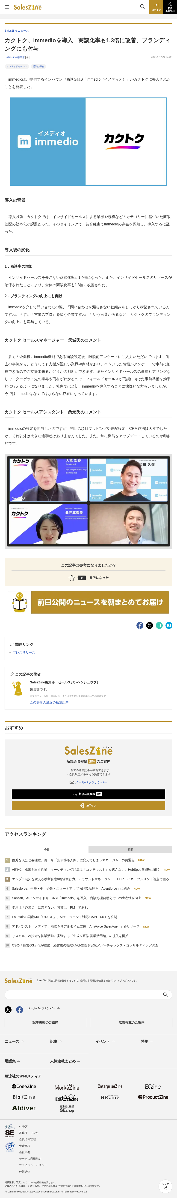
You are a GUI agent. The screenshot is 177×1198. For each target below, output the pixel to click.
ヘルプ (23, 1126)
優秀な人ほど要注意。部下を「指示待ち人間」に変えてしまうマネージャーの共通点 (73, 860)
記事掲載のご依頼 (45, 1022)
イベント (105, 1042)
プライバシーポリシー (33, 1165)
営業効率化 (38, 66)
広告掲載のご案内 (132, 1022)
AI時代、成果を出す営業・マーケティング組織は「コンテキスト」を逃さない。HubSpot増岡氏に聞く (86, 869)
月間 (130, 849)
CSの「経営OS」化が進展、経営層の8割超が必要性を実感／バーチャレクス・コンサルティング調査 (85, 945)
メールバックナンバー (88, 782)
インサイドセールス (16, 66)
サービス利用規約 (30, 1158)
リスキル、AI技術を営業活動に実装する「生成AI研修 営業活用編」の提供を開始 (70, 936)
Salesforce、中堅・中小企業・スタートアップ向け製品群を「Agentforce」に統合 (71, 888)
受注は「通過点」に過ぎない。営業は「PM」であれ (50, 907)
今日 (47, 849)
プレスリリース (24, 652)
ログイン (87, 805)
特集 (147, 1042)
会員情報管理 (27, 1139)
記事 (56, 1042)
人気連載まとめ (65, 1061)
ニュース (15, 1042)
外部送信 (24, 1171)
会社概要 (24, 1152)
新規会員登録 (87, 794)
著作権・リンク (28, 1132)
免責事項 (24, 1145)
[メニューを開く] (7, 7)
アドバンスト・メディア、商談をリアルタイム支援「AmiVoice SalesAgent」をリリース (76, 926)
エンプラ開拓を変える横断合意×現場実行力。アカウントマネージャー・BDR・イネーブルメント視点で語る (90, 879)
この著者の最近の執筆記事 (49, 702)
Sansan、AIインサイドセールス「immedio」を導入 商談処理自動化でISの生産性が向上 (76, 898)
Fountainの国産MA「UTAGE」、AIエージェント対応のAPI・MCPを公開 (64, 917)
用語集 (13, 1061)
